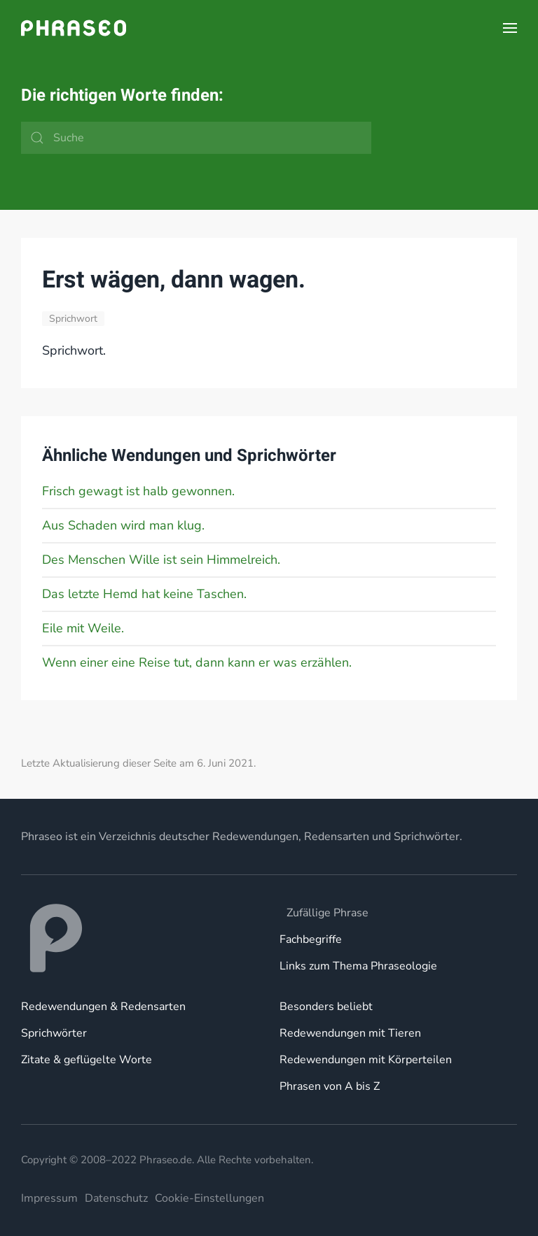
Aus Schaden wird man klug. (123, 525)
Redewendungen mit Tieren (350, 1033)
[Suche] (196, 138)
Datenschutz (116, 1198)
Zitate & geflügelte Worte (86, 1059)
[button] (510, 28)
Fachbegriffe (311, 939)
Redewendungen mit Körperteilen (366, 1059)
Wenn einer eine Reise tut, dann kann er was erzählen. (197, 662)
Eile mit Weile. (83, 628)
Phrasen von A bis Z (330, 1086)
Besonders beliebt (326, 1006)
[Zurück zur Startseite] (73, 28)
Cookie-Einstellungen (209, 1198)
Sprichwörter (54, 1033)
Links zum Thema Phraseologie (358, 966)
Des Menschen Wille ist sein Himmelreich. (161, 559)
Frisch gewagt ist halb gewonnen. (138, 491)
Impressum (49, 1198)
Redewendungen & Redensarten (103, 1006)
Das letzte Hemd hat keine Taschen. (144, 593)
